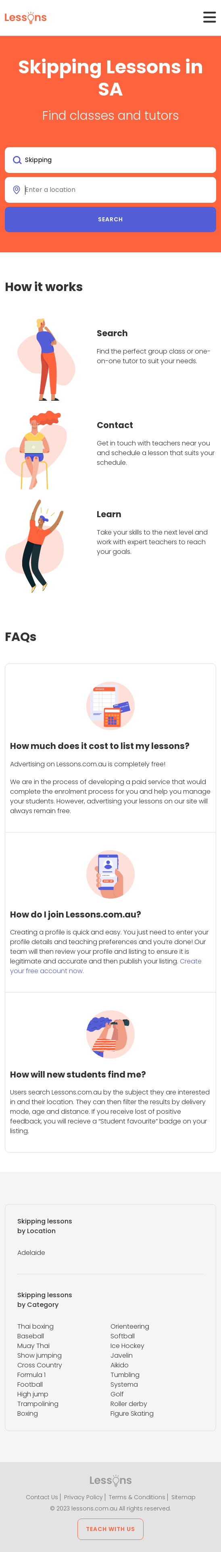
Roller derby (128, 1403)
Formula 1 (31, 1374)
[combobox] (110, 160)
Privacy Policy (83, 1497)
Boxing (27, 1413)
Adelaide (31, 1252)
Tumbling (125, 1374)
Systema (124, 1384)
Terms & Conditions (137, 1497)
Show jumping (39, 1355)
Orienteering (129, 1326)
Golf (117, 1394)
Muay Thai (33, 1345)
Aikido (119, 1365)
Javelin (121, 1355)
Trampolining (37, 1403)
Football (30, 1384)
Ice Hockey (127, 1345)
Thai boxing (35, 1326)
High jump (32, 1394)
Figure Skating (132, 1413)
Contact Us (42, 1497)
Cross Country (39, 1365)
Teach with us (110, 1529)
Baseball (30, 1336)
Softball (122, 1336)
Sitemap (183, 1497)
